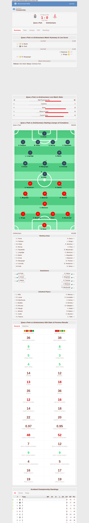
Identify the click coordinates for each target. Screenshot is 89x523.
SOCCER (71, 4)
